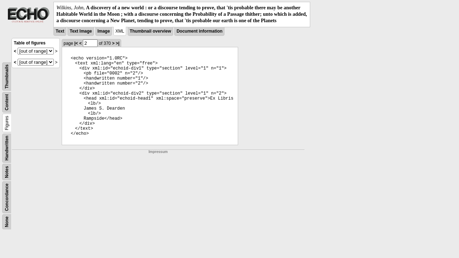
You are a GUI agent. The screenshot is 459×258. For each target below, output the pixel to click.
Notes (6, 172)
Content (6, 102)
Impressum (157, 152)
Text (60, 31)
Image (104, 31)
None (6, 221)
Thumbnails (6, 76)
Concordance (6, 197)
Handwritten (6, 147)
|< (76, 43)
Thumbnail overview (150, 31)
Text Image (81, 31)
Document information (199, 31)
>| (117, 43)
